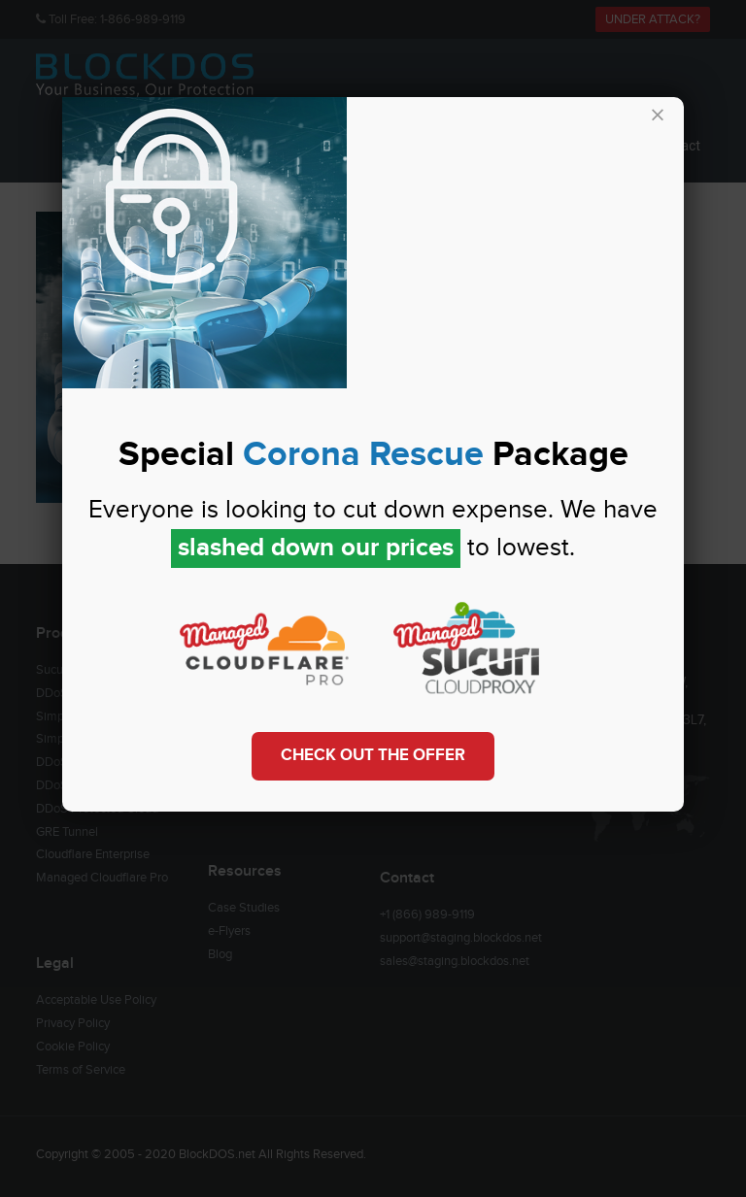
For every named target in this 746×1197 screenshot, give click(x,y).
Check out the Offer (373, 755)
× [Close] (657, 116)
